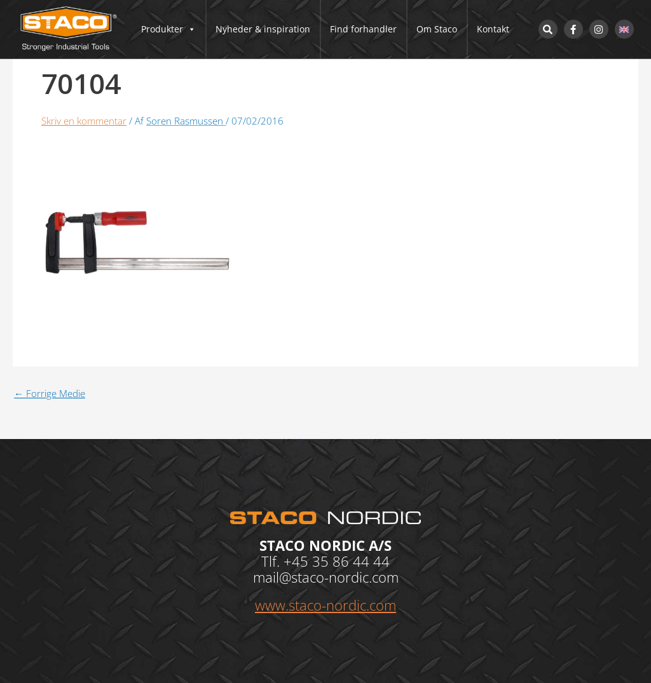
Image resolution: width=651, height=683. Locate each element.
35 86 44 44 (351, 561)
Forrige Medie (49, 393)
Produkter (168, 29)
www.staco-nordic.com (325, 604)
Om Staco (436, 29)
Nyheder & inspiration (263, 29)
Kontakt (493, 29)
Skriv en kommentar (84, 120)
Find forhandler (363, 29)
